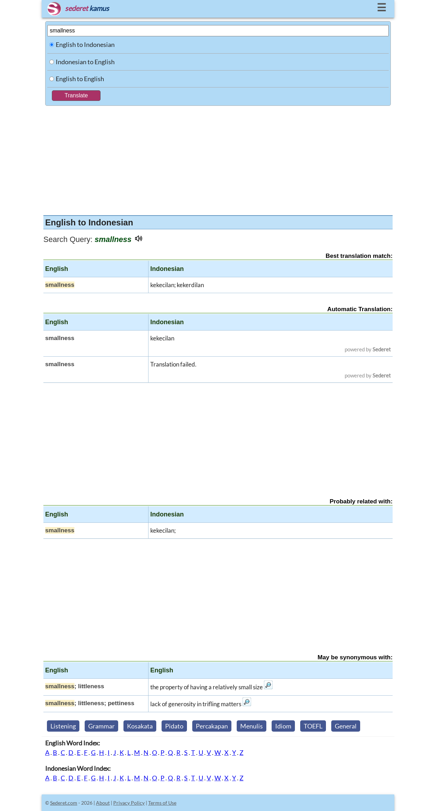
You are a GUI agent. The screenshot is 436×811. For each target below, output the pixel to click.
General (346, 726)
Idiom (283, 726)
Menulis (251, 726)
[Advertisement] (218, 158)
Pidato (174, 726)
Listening (63, 726)
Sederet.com (63, 803)
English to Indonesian (85, 44)
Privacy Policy (129, 803)
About (103, 803)
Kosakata (140, 726)
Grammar (101, 726)
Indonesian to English (85, 62)
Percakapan (212, 726)
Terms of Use (162, 803)
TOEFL (313, 726)
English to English (80, 79)
